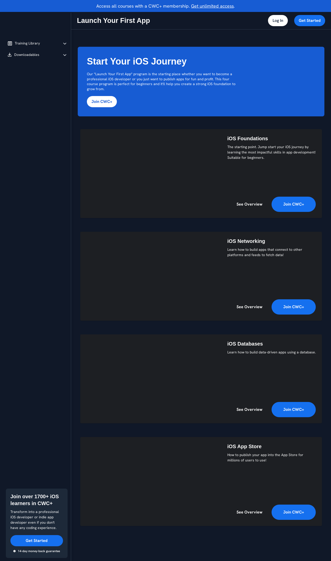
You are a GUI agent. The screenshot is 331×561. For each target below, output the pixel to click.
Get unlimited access (212, 6)
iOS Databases (245, 344)
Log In (278, 20)
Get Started (310, 20)
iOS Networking (246, 241)
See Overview (249, 204)
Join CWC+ (101, 101)
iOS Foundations (247, 138)
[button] (37, 43)
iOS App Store (244, 446)
